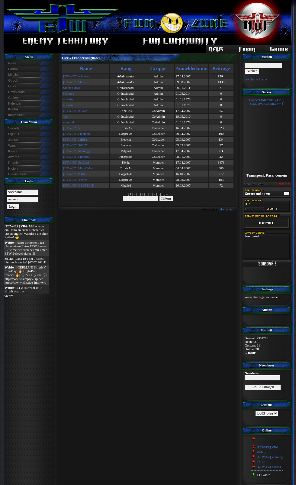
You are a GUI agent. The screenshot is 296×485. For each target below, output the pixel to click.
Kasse (13, 151)
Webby (261, 452)
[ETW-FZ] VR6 (73, 128)
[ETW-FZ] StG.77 (75, 145)
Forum (13, 69)
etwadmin (69, 99)
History (13, 168)
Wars (12, 145)
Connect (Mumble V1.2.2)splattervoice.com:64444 (267, 101)
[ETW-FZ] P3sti (74, 174)
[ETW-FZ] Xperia (75, 179)
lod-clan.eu (225, 209)
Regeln (13, 162)
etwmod (68, 122)
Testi (66, 116)
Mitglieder (15, 74)
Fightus (13, 134)
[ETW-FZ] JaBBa (75, 139)
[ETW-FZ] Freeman (76, 133)
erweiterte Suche (256, 79)
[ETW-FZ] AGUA (75, 110)
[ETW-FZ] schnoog (76, 76)
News (12, 63)
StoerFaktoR (71, 88)
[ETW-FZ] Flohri (74, 82)
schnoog (68, 93)
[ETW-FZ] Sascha (269, 466)
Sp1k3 (261, 462)
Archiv (8, 296)
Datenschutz (17, 174)
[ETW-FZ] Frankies (76, 156)
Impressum (16, 115)
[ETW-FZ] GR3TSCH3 (79, 185)
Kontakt (13, 109)
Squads (13, 128)
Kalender (14, 103)
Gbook (13, 80)
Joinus (13, 140)
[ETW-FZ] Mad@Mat (78, 168)
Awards (13, 157)
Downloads (16, 92)
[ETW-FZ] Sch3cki (76, 162)
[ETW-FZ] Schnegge (77, 151)
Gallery (13, 97)
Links (12, 86)
